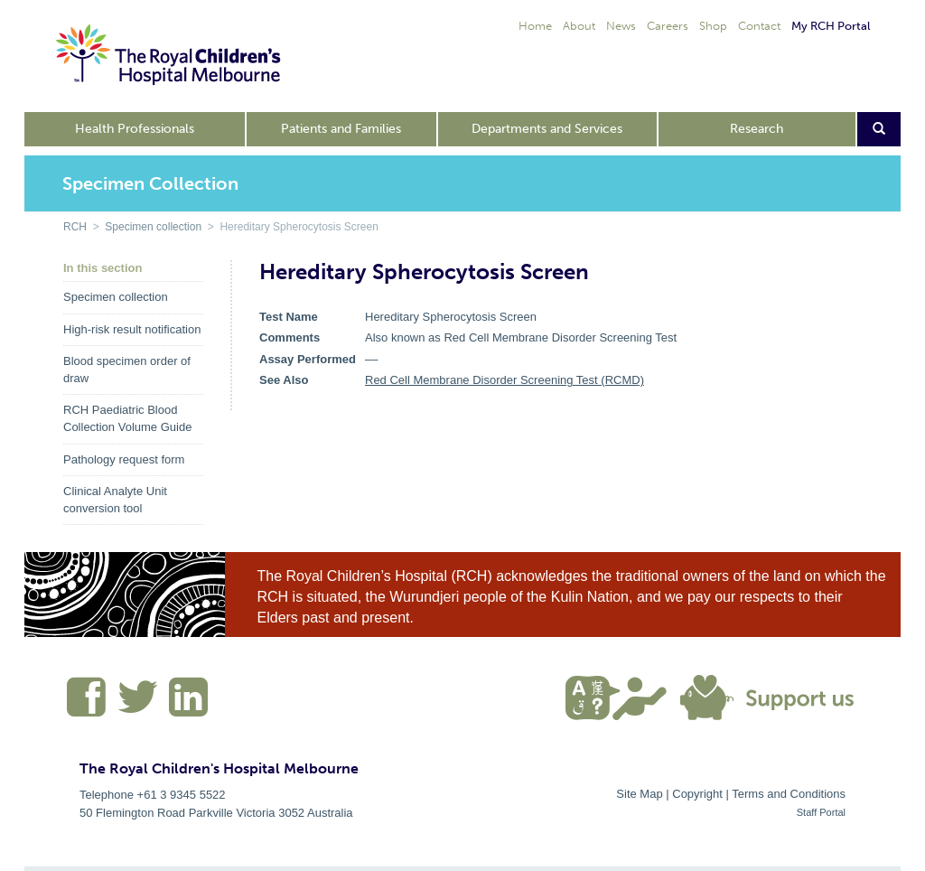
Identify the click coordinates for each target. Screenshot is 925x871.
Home (535, 26)
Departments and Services (547, 128)
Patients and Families (341, 128)
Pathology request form (123, 459)
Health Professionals (134, 128)
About (579, 26)
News (621, 26)
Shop (713, 26)
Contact (759, 26)
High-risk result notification (132, 329)
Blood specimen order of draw (127, 369)
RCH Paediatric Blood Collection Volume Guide (127, 418)
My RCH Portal (830, 26)
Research (756, 128)
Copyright (697, 794)
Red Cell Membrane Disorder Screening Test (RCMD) (504, 380)
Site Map (639, 794)
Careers (667, 26)
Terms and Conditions (789, 794)
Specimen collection (153, 226)
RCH (75, 226)
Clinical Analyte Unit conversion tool (115, 499)
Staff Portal (821, 812)
